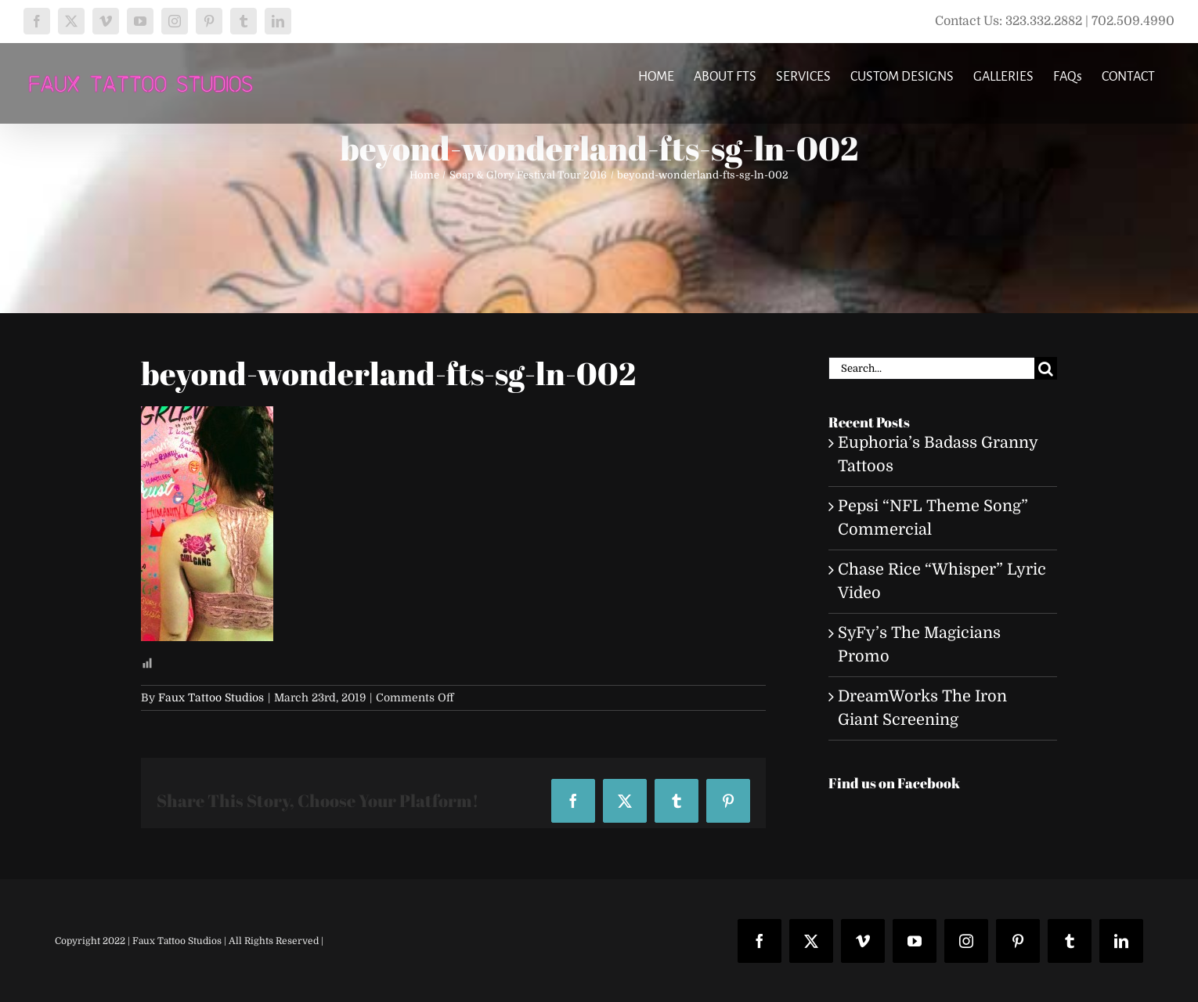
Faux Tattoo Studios (211, 697)
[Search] (1045, 368)
